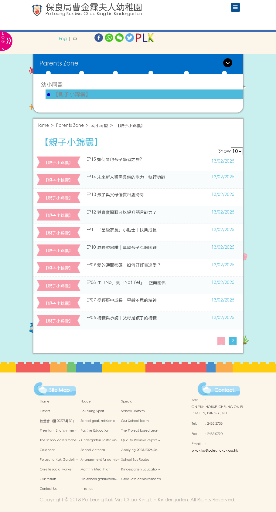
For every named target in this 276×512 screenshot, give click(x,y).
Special (127, 401)
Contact (224, 390)
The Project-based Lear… (141, 430)
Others (45, 411)
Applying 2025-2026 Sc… (141, 450)
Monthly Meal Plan (95, 469)
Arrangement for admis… (100, 459)
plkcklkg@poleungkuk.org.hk (215, 450)
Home (42, 125)
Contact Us (48, 489)
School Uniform (133, 411)
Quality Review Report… (140, 440)
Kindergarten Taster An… (100, 440)
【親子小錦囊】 (72, 94)
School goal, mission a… (99, 421)
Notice (85, 401)
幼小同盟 (52, 84)
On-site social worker (56, 469)
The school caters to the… (60, 440)
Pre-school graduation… (99, 479)
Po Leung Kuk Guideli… (59, 459)
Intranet (86, 489)
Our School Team (135, 421)
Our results (48, 479)
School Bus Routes (135, 459)
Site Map (59, 390)
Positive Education (94, 430)
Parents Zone (70, 125)
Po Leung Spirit (92, 411)
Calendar (47, 450)
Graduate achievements (141, 479)
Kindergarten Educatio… (140, 469)
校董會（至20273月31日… (59, 421)
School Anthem (92, 450)
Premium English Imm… (59, 430)
